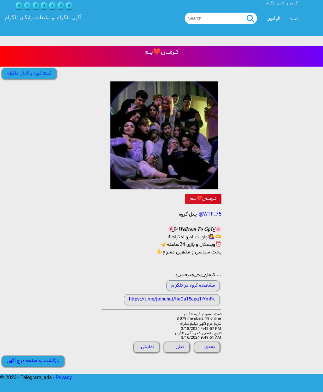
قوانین (273, 18)
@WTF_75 (210, 214)
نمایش (147, 347)
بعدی (209, 347)
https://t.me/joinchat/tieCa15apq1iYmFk (172, 299)
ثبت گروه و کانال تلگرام (29, 73)
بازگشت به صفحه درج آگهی (33, 361)
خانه (293, 18)
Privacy (64, 377)
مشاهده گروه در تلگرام (193, 285)
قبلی (180, 347)
